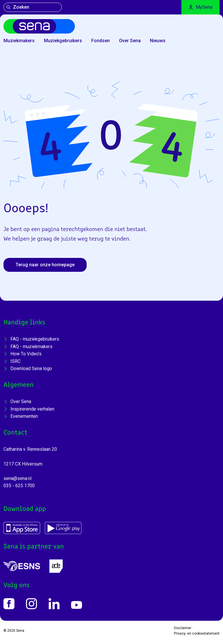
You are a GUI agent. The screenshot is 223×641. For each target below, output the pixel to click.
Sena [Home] (20, 631)
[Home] (39, 26)
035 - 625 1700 (19, 485)
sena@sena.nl (17, 478)
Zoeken (17, 7)
